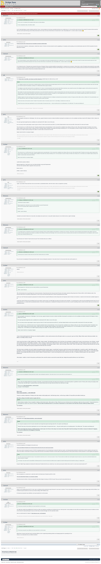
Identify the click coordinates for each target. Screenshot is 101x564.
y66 (4, 75)
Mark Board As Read (20, 562)
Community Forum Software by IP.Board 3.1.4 (92, 562)
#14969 (98, 225)
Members (7, 6)
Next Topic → (98, 546)
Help (97, 4)
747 (12, 10)
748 (14, 10)
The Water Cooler (17, 8)
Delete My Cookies (13, 562)
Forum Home (8, 562)
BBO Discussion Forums (5, 8)
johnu (4, 39)
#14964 (98, 75)
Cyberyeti (5, 53)
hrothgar (5, 144)
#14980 (98, 522)
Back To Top (3, 562)
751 (21, 10)
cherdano (5, 499)
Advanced (100, 6)
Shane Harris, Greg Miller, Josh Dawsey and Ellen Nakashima (30, 79)
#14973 (98, 309)
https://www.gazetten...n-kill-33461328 (26, 392)
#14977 (98, 470)
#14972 (98, 280)
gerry (4, 114)
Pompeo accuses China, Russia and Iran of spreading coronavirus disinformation (32, 43)
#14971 (98, 265)
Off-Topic (11, 8)
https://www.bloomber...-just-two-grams (30, 385)
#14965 (98, 114)
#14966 (98, 144)
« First (8, 10)
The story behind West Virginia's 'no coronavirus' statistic (27, 476)
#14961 (98, 15)
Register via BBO (85, 4)
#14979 (98, 499)
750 (19, 10)
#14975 (98, 414)
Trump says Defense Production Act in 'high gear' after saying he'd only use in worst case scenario (35, 447)
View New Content (95, 8)
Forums (2, 6)
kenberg (5, 309)
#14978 (98, 485)
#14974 (98, 367)
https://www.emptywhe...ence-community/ (33, 418)
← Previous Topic (85, 546)
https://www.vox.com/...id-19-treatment (38, 513)
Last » (25, 10)
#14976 (98, 441)
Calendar (11, 6)
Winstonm (5, 15)
